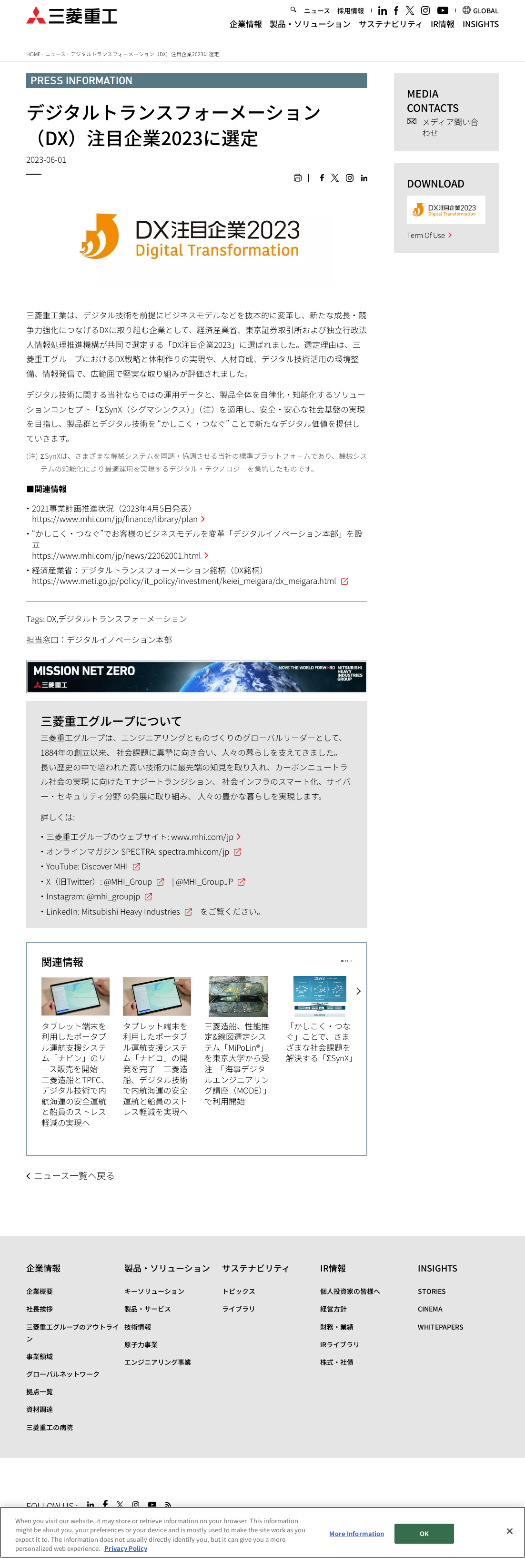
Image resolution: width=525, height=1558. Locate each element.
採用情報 (350, 17)
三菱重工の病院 (49, 1427)
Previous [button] (34, 1046)
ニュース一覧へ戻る (74, 1175)
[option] (82, 1051)
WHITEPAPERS (441, 1326)
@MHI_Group (128, 881)
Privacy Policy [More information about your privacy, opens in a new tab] (125, 1548)
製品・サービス (147, 1308)
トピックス (238, 1291)
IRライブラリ (340, 1344)
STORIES (432, 1291)
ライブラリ (238, 1308)
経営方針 (333, 1308)
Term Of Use (426, 235)
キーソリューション (154, 1291)
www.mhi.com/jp (202, 836)
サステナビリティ (391, 31)
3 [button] (351, 961)
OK (424, 1533)
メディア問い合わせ (450, 127)
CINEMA (430, 1308)
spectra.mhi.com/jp (194, 851)
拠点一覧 (39, 1391)
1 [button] (342, 961)
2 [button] (346, 961)
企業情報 (246, 31)
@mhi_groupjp (113, 896)
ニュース (317, 17)
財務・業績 (336, 1326)
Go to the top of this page (490, 1503)
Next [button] (360, 1046)
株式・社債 (336, 1362)
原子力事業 (141, 1344)
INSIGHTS (481, 31)
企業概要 (39, 1291)
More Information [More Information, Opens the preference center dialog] (356, 1533)
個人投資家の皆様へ (350, 1291)
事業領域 (39, 1356)
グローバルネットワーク (63, 1374)
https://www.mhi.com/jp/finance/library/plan (115, 518)
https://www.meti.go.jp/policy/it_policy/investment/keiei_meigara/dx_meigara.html (184, 580)
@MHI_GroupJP (204, 881)
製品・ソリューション (310, 31)
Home (33, 54)
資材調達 (39, 1409)
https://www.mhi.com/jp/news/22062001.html (116, 555)
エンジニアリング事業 (157, 1362)
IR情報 (442, 31)
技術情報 (137, 1326)
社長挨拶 (39, 1308)
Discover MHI (104, 866)
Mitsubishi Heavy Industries (130, 911)
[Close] (509, 1531)
